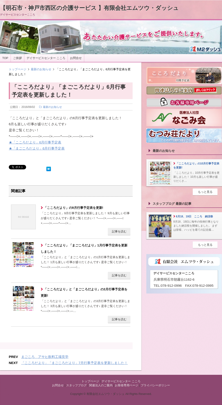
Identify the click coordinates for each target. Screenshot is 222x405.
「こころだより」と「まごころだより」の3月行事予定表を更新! (84, 292)
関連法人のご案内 (101, 385)
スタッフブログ (76, 385)
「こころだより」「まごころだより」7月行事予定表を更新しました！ (74, 363)
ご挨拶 (17, 58)
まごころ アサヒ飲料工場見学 (44, 357)
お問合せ (76, 58)
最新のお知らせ (41, 69)
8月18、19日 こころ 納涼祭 (194, 216)
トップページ (17, 69)
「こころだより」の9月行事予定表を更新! (73, 207)
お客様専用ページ (126, 385)
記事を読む (119, 231)
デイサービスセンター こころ (46, 58)
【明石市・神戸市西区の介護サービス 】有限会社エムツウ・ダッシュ (89, 8)
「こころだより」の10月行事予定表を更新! (196, 165)
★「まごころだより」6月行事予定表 (37, 148)
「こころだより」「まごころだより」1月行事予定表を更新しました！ (84, 248)
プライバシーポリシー (155, 385)
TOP (5, 58)
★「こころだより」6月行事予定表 (35, 142)
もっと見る (205, 191)
